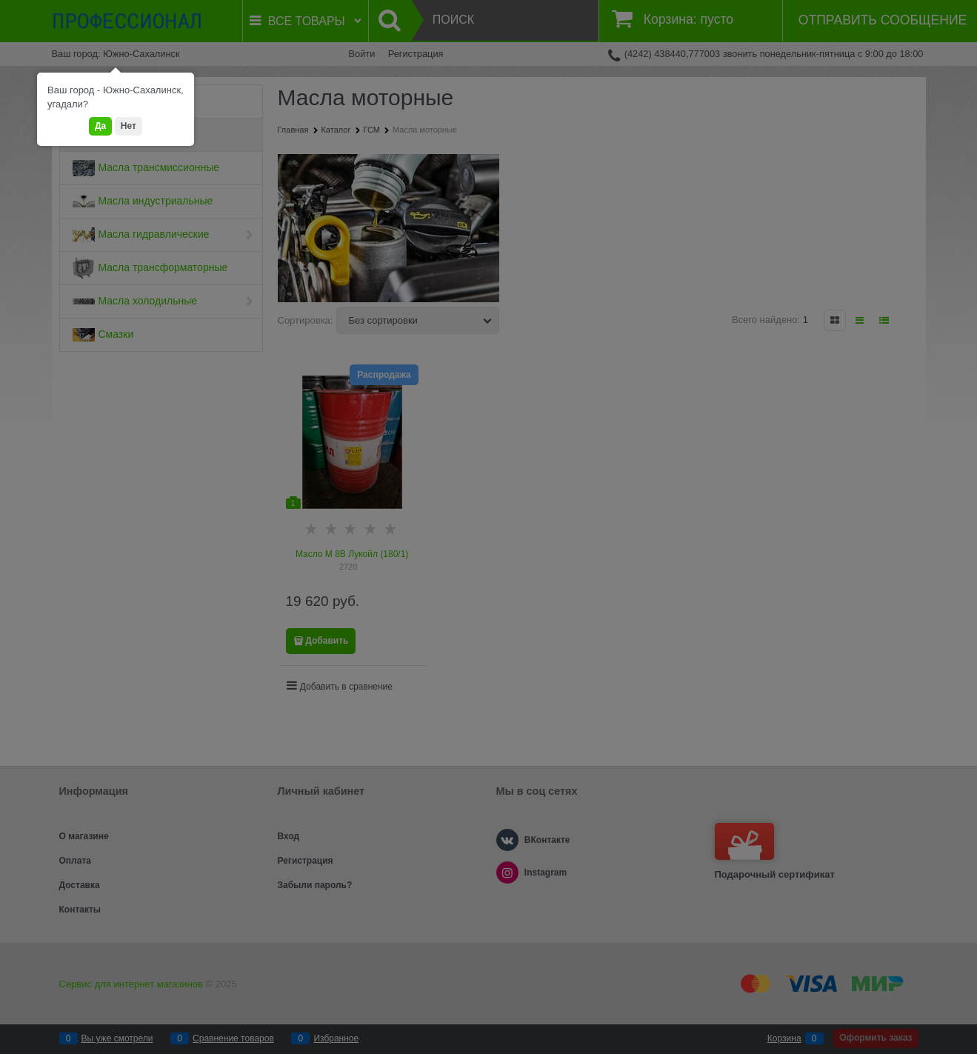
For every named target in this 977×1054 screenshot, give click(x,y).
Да (100, 126)
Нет (128, 126)
